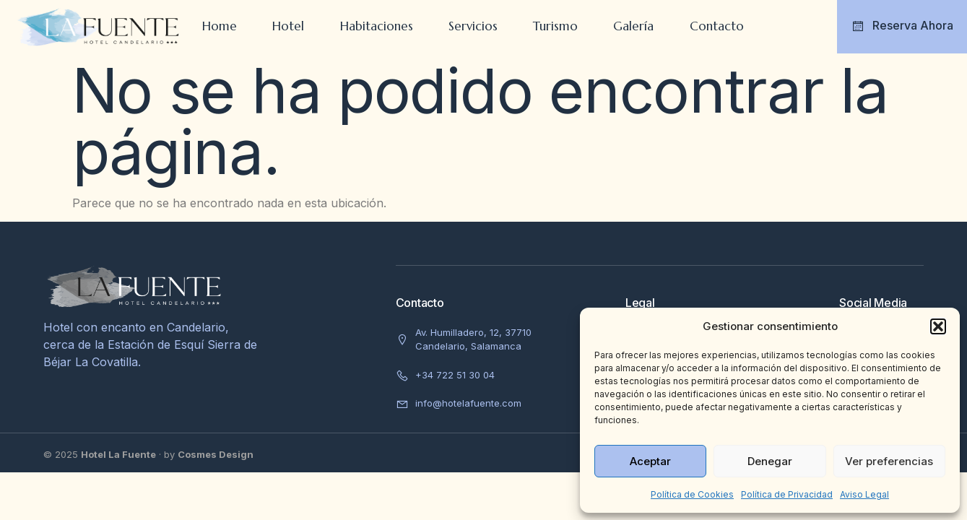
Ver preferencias (889, 461)
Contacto (718, 26)
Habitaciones (375, 26)
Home (218, 26)
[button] (938, 326)
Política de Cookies (692, 494)
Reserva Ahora (902, 26)
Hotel (287, 26)
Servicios (473, 26)
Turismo (556, 26)
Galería (635, 26)
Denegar (769, 461)
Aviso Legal (864, 494)
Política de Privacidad (787, 494)
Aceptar (650, 461)
